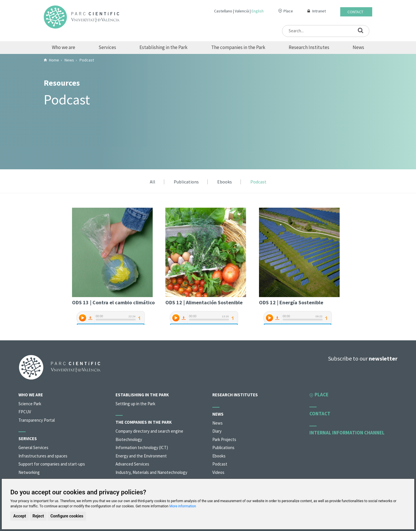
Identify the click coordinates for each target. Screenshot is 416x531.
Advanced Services (132, 464)
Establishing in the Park (163, 47)
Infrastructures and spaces (42, 456)
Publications (186, 182)
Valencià (242, 11)
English (258, 11)
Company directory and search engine (149, 431)
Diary (217, 431)
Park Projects (224, 439)
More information (182, 506)
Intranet (319, 11)
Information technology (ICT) (142, 447)
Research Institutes (309, 47)
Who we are (63, 47)
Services (107, 47)
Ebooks (224, 182)
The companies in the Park (238, 47)
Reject (38, 516)
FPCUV (24, 411)
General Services (33, 447)
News (358, 47)
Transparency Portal (36, 420)
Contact (355, 11)
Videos (218, 472)
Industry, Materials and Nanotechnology (151, 472)
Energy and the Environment (141, 456)
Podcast (258, 182)
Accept (19, 516)
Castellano (223, 11)
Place (288, 11)
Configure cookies (66, 516)
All (152, 182)
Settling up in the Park (135, 403)
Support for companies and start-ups (51, 464)
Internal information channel (347, 432)
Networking (29, 472)
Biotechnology (129, 439)
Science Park (29, 403)
